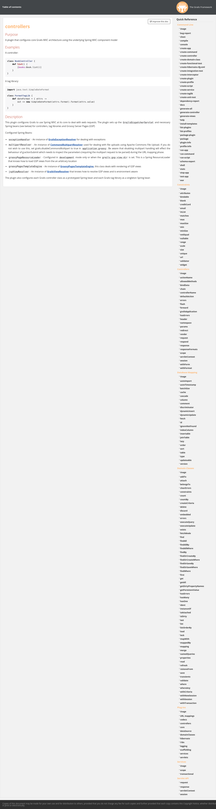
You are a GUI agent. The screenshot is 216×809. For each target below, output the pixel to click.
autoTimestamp (188, 384)
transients (185, 676)
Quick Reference (187, 19)
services (184, 753)
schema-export (187, 161)
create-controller (188, 55)
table (182, 452)
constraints (186, 491)
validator (184, 261)
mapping (184, 646)
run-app (184, 150)
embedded (185, 514)
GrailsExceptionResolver (62, 139)
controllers (185, 723)
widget (183, 264)
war (182, 180)
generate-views (187, 116)
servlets (184, 757)
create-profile (187, 82)
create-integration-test (191, 70)
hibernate (185, 738)
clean (183, 36)
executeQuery (187, 522)
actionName (186, 277)
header (183, 319)
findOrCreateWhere (190, 559)
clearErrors (185, 488)
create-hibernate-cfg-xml (192, 67)
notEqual (184, 234)
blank (183, 200)
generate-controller (190, 112)
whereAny (185, 688)
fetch (182, 418)
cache (183, 392)
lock (182, 635)
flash (182, 304)
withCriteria (186, 691)
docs (182, 104)
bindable (184, 196)
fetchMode (185, 533)
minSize (184, 230)
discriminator (187, 407)
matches (184, 215)
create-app (185, 48)
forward (184, 307)
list (181, 623)
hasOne (184, 601)
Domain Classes (185, 468)
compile (184, 40)
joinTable (184, 437)
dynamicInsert (187, 411)
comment (185, 403)
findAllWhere (186, 548)
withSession (186, 699)
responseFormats (189, 349)
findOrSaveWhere (189, 567)
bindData (184, 285)
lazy (182, 441)
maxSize (184, 223)
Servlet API (183, 778)
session (184, 360)
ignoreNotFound (188, 426)
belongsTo (185, 484)
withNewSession (188, 695)
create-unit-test (188, 97)
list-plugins (185, 127)
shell (182, 165)
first (182, 574)
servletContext (187, 356)
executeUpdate (187, 525)
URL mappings (187, 716)
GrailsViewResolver (58, 171)
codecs (183, 719)
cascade (184, 396)
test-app (184, 176)
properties (185, 657)
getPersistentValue (189, 590)
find (182, 537)
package (184, 138)
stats (182, 169)
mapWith (184, 638)
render (183, 334)
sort (182, 448)
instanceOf (185, 608)
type (182, 456)
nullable (184, 238)
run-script (185, 157)
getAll (183, 582)
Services (181, 761)
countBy (184, 499)
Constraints (183, 184)
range (183, 242)
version (184, 463)
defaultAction (187, 296)
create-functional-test (191, 63)
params (184, 326)
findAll (183, 540)
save (182, 672)
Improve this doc (159, 21)
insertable (185, 433)
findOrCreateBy (188, 556)
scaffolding (185, 749)
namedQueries (187, 654)
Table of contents (11, 6)
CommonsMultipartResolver (66, 144)
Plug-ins (181, 707)
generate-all (186, 108)
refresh (183, 665)
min (182, 227)
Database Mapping (187, 372)
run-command (187, 153)
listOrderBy (186, 627)
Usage (183, 28)
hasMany (184, 597)
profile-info (185, 146)
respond (184, 341)
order (183, 445)
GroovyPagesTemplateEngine (77, 166)
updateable (186, 460)
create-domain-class (190, 59)
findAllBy (184, 544)
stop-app (184, 172)
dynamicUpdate (188, 415)
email (183, 208)
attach (183, 480)
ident (183, 605)
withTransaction (188, 703)
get (181, 578)
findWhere (185, 571)
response (184, 345)
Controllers (183, 269)
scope (183, 353)
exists (183, 529)
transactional (187, 774)
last (182, 620)
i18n (182, 742)
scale (182, 245)
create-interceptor (189, 74)
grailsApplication (188, 311)
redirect (184, 330)
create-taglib (186, 93)
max (182, 219)
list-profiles (186, 131)
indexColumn (186, 430)
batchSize (185, 388)
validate (184, 680)
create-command (188, 52)
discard (183, 510)
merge (183, 650)
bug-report (185, 33)
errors (183, 300)
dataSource (186, 731)
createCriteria (187, 503)
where (183, 684)
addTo (183, 476)
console (184, 44)
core (182, 727)
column (184, 399)
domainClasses (187, 734)
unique (183, 253)
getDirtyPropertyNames (192, 586)
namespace (186, 322)
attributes (185, 193)
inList (183, 211)
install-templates (188, 123)
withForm (185, 364)
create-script (186, 86)
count (183, 495)
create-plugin (186, 78)
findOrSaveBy (187, 563)
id (181, 422)
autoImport (186, 381)
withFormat (186, 368)
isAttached (185, 612)
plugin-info (185, 142)
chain (183, 289)
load (182, 631)
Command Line (185, 24)
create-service (187, 89)
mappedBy (185, 642)
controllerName (188, 292)
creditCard (185, 204)
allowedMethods (188, 281)
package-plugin (187, 135)
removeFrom (186, 669)
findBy (183, 552)
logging (183, 746)
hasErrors (185, 315)
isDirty (183, 616)
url (181, 257)
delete (183, 506)
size (182, 249)
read (182, 661)
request (184, 337)
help (182, 120)
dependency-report (189, 101)
